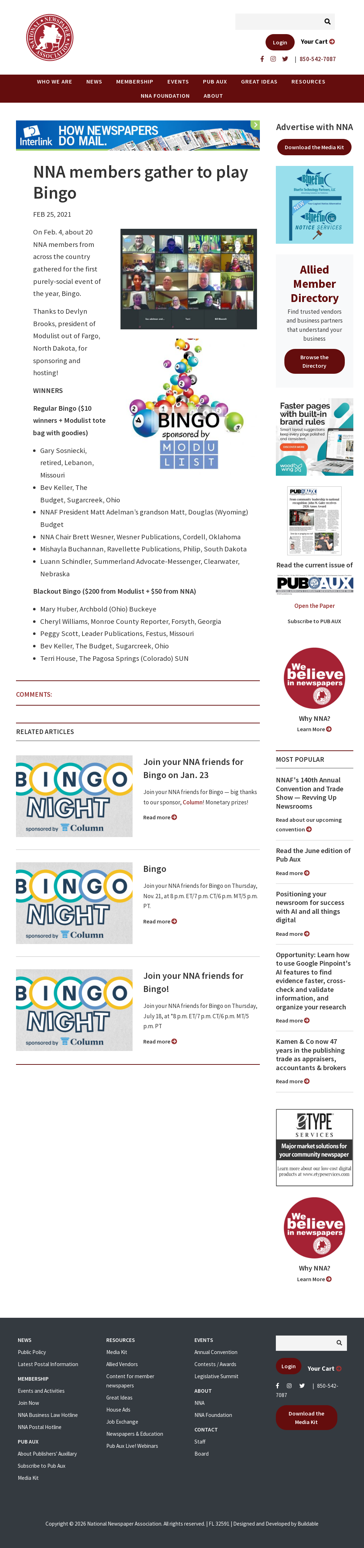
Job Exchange (122, 1421)
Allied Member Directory (314, 283)
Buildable (308, 1523)
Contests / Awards (215, 1364)
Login (280, 42)
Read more (160, 817)
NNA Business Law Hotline (48, 1415)
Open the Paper (314, 606)
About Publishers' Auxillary (47, 1453)
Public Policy (32, 1352)
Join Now (28, 1402)
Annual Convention (215, 1352)
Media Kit (28, 1477)
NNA (199, 1402)
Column (193, 802)
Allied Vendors (122, 1364)
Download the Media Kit (314, 147)
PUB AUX (215, 81)
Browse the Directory (314, 361)
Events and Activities (41, 1390)
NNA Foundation (165, 95)
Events (178, 81)
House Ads (118, 1409)
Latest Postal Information (48, 1364)
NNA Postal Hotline (39, 1427)
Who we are (55, 81)
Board (201, 1453)
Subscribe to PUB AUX (314, 621)
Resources (308, 81)
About (213, 95)
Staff (199, 1441)
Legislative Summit (216, 1376)
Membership (135, 81)
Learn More (314, 729)
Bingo (154, 868)
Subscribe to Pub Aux (41, 1465)
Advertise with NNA (314, 127)
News (94, 81)
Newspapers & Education (134, 1433)
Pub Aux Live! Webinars (132, 1445)
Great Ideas (259, 81)
